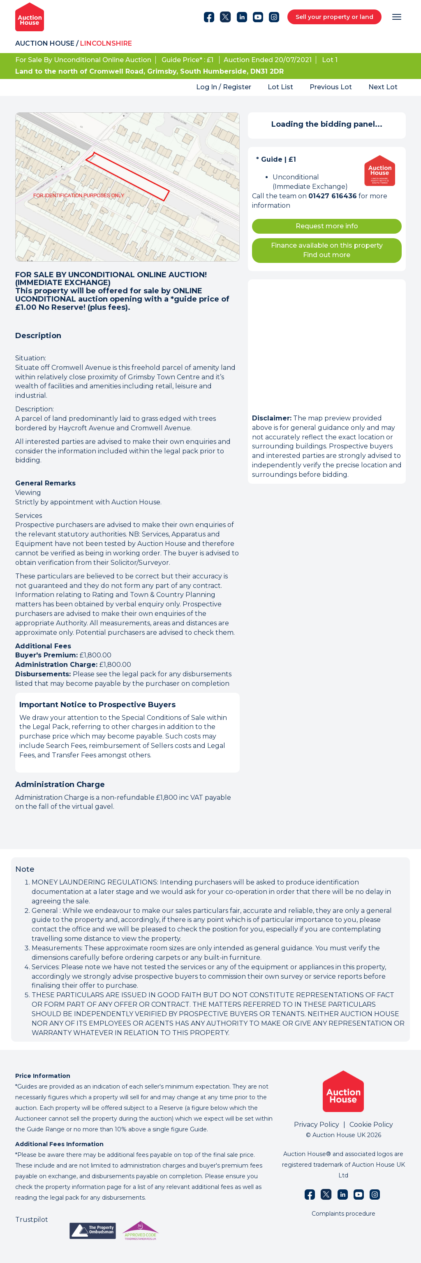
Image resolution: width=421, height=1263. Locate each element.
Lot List (280, 87)
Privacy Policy (316, 1124)
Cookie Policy (371, 1124)
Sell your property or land (334, 17)
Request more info (327, 226)
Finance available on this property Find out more (327, 250)
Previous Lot (331, 87)
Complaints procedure (343, 1213)
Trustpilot (31, 1220)
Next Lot (383, 87)
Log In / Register (223, 87)
